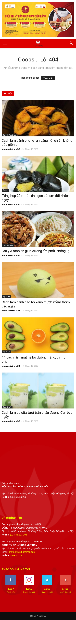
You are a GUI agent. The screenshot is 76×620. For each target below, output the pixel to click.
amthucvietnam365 (11, 149)
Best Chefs (7, 407)
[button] (71, 43)
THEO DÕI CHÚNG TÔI (16, 569)
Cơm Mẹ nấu (8, 245)
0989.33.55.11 (17, 555)
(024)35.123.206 (18, 534)
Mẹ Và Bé (6, 296)
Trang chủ (47, 78)
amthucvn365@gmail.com (22, 552)
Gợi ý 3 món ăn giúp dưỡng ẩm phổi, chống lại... (37, 251)
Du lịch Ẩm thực (9, 135)
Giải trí (5, 190)
